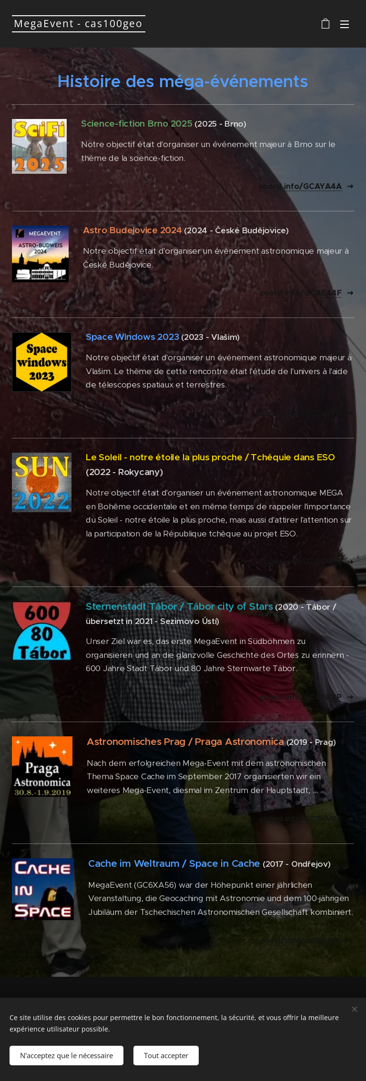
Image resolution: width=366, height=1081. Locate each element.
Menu (344, 24)
